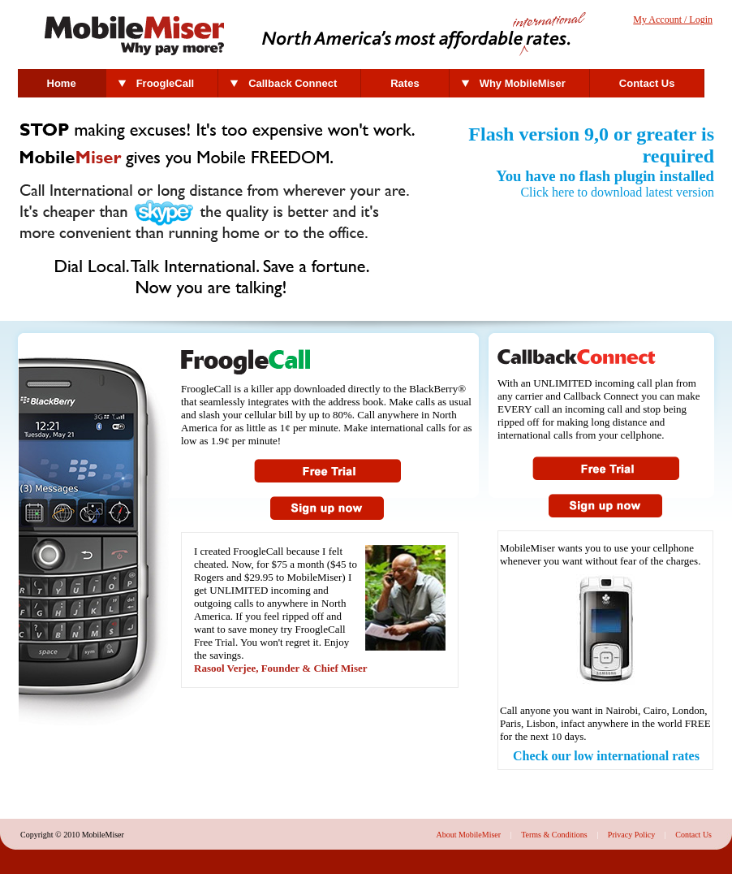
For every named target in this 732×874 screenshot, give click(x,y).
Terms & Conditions (554, 834)
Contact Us (647, 83)
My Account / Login (673, 19)
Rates (404, 83)
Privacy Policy (632, 834)
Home (61, 83)
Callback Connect (292, 83)
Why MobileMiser (523, 83)
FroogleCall (165, 83)
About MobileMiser (468, 834)
